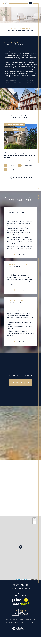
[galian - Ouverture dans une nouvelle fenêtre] (16, 600)
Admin (9, 623)
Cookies (31, 623)
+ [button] (34, 519)
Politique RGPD (23, 623)
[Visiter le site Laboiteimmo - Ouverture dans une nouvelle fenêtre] (20, 630)
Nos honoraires (10, 622)
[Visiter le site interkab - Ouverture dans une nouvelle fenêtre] (21, 603)
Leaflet (18, 579)
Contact (38, 193)
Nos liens (15, 623)
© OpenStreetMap (25, 579)
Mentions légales (30, 622)
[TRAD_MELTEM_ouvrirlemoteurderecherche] (6, 3)
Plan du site (20, 622)
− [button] (34, 522)
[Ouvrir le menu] (30, 3)
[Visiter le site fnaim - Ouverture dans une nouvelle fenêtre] (25, 600)
